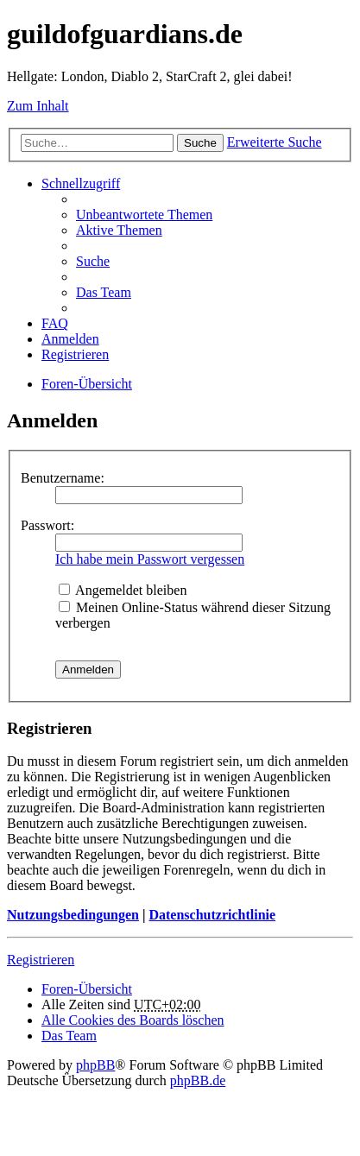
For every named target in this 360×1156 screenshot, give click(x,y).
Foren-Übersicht (86, 383)
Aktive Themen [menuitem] (119, 230)
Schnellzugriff (80, 183)
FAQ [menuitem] (54, 323)
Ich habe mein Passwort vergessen (149, 559)
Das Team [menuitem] (103, 292)
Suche (200, 142)
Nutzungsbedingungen (73, 914)
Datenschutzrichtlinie (211, 914)
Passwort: (47, 525)
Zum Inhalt (38, 105)
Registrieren (40, 959)
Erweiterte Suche (274, 142)
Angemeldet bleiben (122, 590)
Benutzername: (62, 478)
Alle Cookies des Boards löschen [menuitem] (132, 1020)
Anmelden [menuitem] (70, 339)
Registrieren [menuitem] (75, 354)
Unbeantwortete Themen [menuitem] (144, 214)
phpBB (95, 1065)
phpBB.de (197, 1080)
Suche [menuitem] (93, 261)
